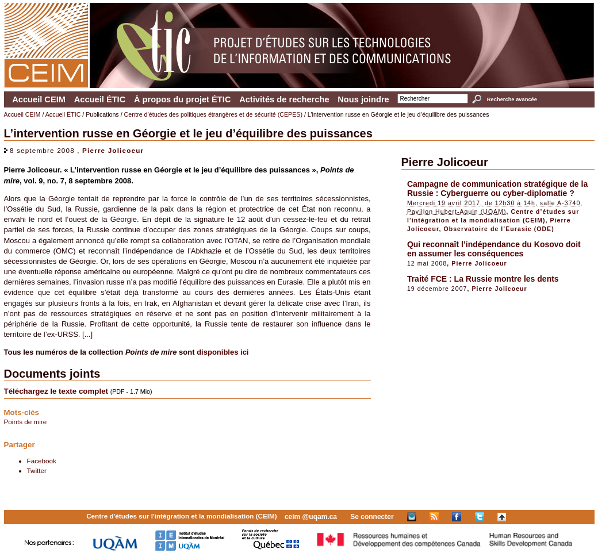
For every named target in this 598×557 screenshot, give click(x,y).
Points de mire (25, 421)
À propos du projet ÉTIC (182, 99)
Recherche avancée (512, 99)
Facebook (41, 460)
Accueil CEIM (39, 99)
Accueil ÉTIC (100, 99)
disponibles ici (222, 352)
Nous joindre (363, 99)
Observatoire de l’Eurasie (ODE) (499, 228)
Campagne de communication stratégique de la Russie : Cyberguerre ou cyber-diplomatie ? (497, 188)
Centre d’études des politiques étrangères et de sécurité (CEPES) (213, 114)
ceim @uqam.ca (311, 517)
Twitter (37, 470)
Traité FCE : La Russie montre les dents (483, 278)
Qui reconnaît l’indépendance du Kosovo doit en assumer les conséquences (494, 249)
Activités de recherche (284, 99)
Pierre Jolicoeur (113, 150)
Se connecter (371, 517)
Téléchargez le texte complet (56, 391)
